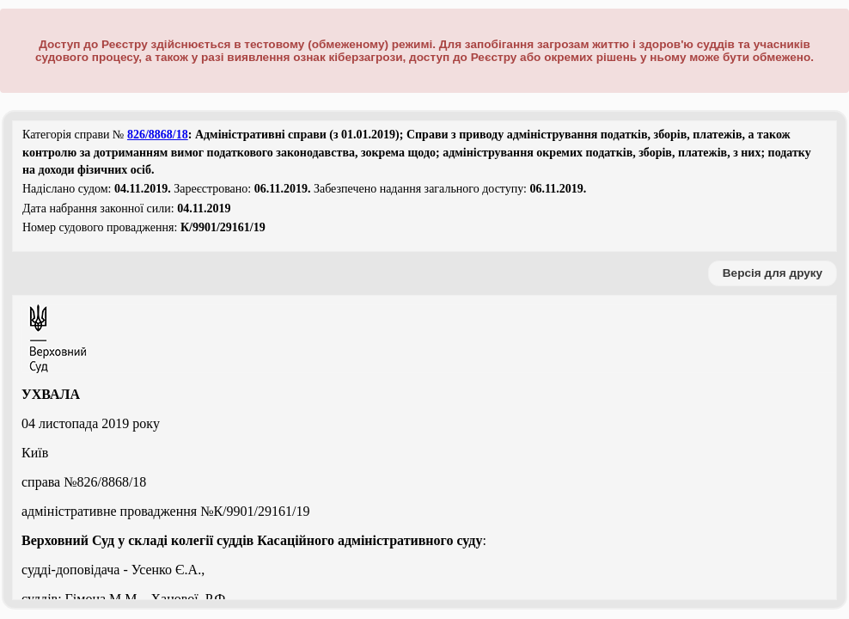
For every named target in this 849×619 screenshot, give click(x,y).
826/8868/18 (157, 134)
